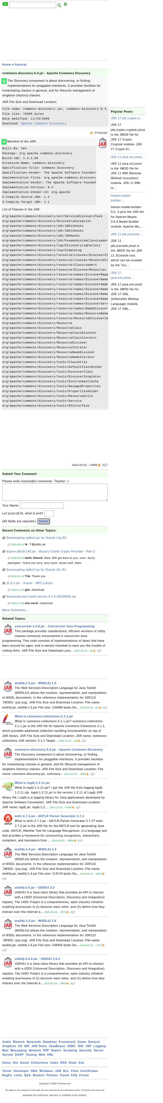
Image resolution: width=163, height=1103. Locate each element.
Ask (81, 1066)
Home (6, 64)
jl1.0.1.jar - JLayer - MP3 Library (29, 586)
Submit (44, 524)
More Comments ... (16, 613)
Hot (15, 1066)
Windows (46, 1074)
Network (35, 1053)
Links (18, 1078)
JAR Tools (39, 1049)
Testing (31, 1058)
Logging (99, 1049)
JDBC (71, 1049)
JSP (88, 1049)
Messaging (19, 1053)
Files (74, 1074)
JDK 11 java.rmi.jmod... (127, 157)
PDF (46, 1053)
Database (50, 1045)
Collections (39, 1066)
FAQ (74, 1078)
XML (50, 1058)
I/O (20, 1049)
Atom (73, 1066)
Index (54, 1066)
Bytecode (34, 1045)
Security (85, 1053)
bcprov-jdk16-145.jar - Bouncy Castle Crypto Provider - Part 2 (50, 555)
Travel (64, 1078)
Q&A (27, 1078)
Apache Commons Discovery (44, 124)
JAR (58, 1074)
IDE (27, 1049)
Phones (52, 1078)
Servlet (7, 1058)
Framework (67, 1045)
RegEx (7, 1078)
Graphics (9, 1049)
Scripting (70, 1053)
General (21, 64)
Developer (21, 1074)
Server (99, 1053)
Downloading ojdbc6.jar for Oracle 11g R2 (36, 541)
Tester (7, 1074)
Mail (5, 1053)
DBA (34, 1074)
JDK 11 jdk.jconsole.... (127, 234)
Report (56, 1053)
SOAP (19, 1058)
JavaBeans (57, 1049)
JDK (80, 1049)
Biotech (19, 1045)
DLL (66, 1074)
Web (42, 1058)
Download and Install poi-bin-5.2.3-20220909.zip (41, 600)
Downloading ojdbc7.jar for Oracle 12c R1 (36, 573)
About (24, 1066)
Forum (84, 1078)
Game (82, 1045)
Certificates (89, 1074)
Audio (6, 1045)
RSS (63, 1066)
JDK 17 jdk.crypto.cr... (127, 118)
